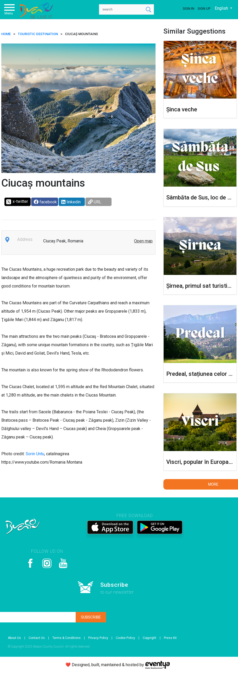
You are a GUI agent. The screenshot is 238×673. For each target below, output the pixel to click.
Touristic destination (38, 34)
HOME (6, 34)
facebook (45, 201)
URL (94, 201)
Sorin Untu (35, 453)
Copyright (149, 638)
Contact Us (37, 638)
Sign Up (204, 8)
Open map (143, 240)
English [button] (222, 8)
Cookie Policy (125, 638)
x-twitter (17, 202)
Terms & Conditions (66, 638)
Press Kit (170, 638)
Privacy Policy (98, 638)
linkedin (71, 201)
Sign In (188, 8)
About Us (14, 638)
